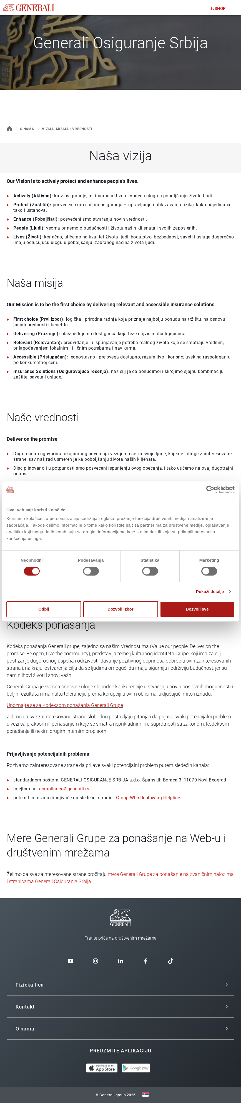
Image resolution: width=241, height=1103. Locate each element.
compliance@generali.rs (64, 788)
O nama (27, 129)
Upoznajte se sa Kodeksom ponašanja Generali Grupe (65, 705)
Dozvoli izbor (120, 609)
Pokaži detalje (210, 591)
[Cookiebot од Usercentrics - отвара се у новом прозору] (210, 489)
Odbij (43, 609)
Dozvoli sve (197, 609)
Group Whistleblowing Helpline (148, 797)
